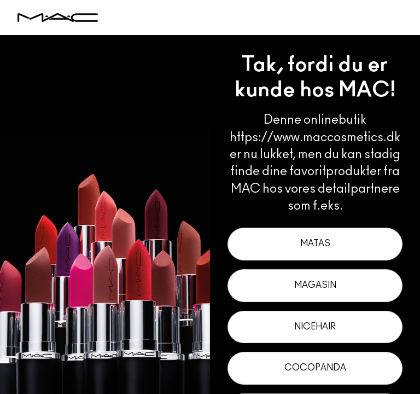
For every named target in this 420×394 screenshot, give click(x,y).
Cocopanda (315, 367)
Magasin (315, 285)
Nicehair (315, 326)
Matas (315, 243)
